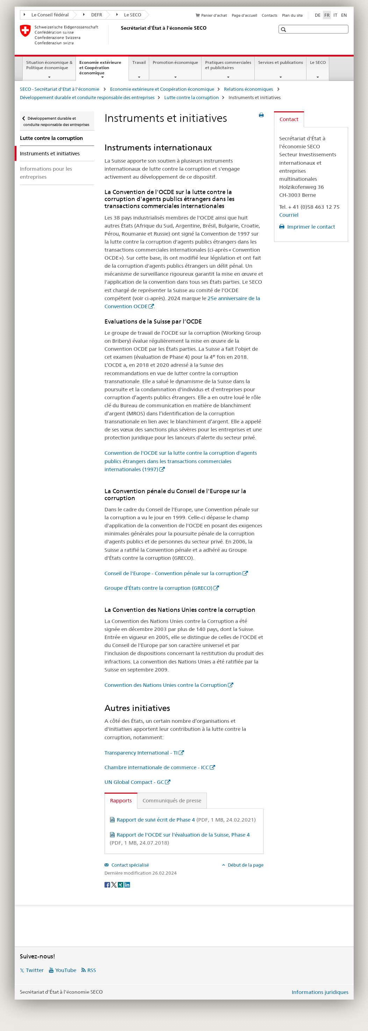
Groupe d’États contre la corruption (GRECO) (158, 588)
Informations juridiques (320, 992)
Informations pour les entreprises (46, 172)
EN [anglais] (344, 15)
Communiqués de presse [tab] (172, 800)
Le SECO (129, 14)
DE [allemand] (317, 15)
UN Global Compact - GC (134, 782)
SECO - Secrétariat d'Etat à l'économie (60, 89)
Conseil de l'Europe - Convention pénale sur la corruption (172, 573)
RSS (91, 970)
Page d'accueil (244, 15)
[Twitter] (114, 884)
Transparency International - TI (141, 752)
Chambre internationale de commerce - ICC (156, 767)
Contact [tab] (289, 119)
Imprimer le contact (310, 226)
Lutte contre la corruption (191, 97)
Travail (139, 62)
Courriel (288, 215)
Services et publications (280, 62)
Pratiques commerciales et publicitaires (228, 65)
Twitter (35, 970)
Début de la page (245, 865)
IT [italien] (335, 15)
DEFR (92, 14)
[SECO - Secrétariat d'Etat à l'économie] (119, 34)
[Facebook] (107, 884)
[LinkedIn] (127, 884)
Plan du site (292, 15)
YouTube (65, 970)
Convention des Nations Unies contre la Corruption (165, 685)
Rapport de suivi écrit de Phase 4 (186, 819)
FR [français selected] (327, 15)
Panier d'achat (214, 15)
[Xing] (121, 884)
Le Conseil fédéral (46, 14)
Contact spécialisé (129, 865)
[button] (284, 29)
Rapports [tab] (121, 800)
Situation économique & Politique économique (49, 65)
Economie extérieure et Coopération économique (100, 70)
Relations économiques (249, 89)
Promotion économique (175, 62)
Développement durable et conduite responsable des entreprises (87, 97)
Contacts (269, 15)
